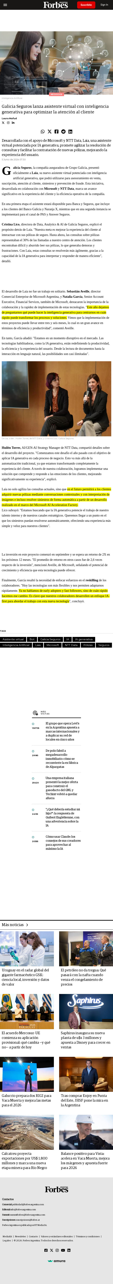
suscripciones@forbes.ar (28, 1220)
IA (67, 639)
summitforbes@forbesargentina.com (27, 1215)
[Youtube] (63, 1250)
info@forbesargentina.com (23, 1210)
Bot (32, 639)
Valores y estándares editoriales (57, 1237)
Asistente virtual (13, 639)
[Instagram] (57, 1250)
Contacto (33, 1237)
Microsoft (53, 645)
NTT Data (71, 645)
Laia (38, 645)
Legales (7, 1241)
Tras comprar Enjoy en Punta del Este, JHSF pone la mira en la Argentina (84, 1100)
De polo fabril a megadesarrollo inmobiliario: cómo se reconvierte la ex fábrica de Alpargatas (62, 759)
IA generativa (84, 639)
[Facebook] (46, 1250)
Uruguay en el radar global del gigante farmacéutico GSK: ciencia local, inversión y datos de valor (25, 977)
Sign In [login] (104, 4)
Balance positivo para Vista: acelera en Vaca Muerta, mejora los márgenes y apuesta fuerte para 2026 (85, 1161)
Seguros (103, 645)
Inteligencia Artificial (16, 645)
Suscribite (86, 5)
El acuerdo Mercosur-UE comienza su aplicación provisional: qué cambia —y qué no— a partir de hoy (26, 1040)
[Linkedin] (68, 1250)
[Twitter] (51, 1250)
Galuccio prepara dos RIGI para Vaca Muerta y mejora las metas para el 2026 (26, 1100)
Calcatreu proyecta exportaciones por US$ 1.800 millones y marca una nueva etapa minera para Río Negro (24, 1161)
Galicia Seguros (50, 639)
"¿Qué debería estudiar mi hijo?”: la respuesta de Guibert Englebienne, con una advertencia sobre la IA (63, 817)
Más (61, 712)
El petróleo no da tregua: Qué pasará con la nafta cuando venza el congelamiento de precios (83, 977)
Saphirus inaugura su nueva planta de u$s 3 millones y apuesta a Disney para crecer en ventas (85, 1040)
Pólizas (88, 645)
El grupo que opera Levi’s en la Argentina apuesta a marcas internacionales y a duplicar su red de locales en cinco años (62, 731)
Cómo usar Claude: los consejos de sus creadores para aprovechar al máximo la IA (63, 842)
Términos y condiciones (88, 1237)
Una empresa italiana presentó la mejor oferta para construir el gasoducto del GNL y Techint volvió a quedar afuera (62, 788)
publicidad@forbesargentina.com (28, 1204)
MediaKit (7, 1237)
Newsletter (20, 1237)
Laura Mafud (9, 118)
